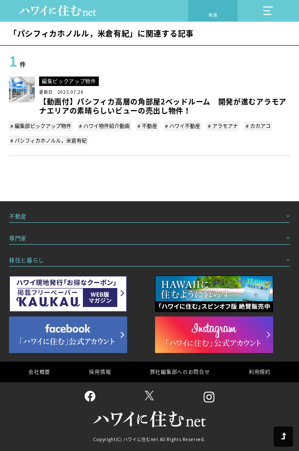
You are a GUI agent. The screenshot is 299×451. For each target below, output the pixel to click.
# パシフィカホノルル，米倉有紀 (48, 140)
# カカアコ (258, 126)
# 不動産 (147, 126)
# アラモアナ (223, 126)
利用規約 (260, 372)
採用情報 (100, 372)
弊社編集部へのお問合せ (180, 372)
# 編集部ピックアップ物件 (40, 126)
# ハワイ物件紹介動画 (104, 126)
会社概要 (39, 372)
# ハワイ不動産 (182, 126)
